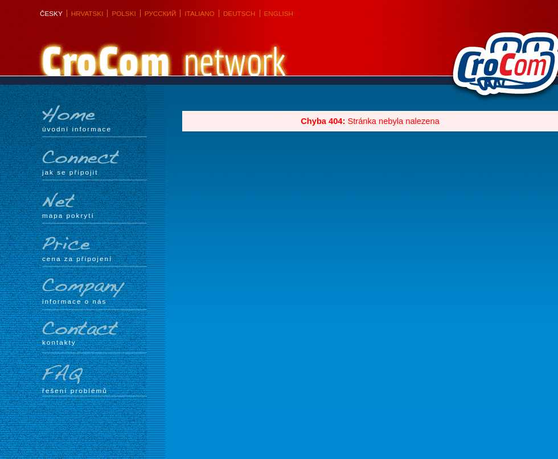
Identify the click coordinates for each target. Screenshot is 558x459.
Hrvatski (87, 13)
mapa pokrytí (94, 205)
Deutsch (239, 13)
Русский (161, 13)
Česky (51, 13)
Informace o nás (94, 291)
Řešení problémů (94, 379)
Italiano (199, 13)
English (278, 13)
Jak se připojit (94, 162)
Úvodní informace (94, 119)
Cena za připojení (94, 248)
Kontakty (94, 333)
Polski (124, 13)
